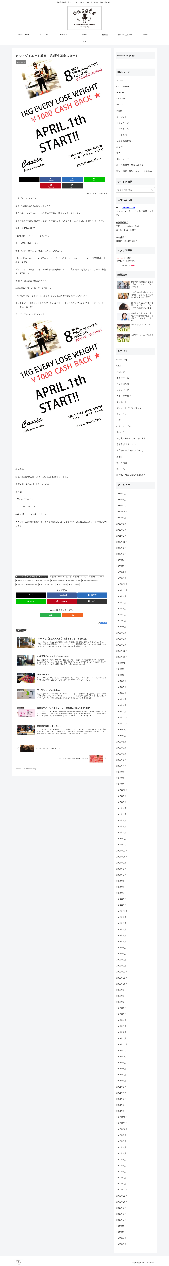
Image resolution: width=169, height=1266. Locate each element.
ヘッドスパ (121, 135)
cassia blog (20, 570)
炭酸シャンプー (123, 159)
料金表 (119, 147)
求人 (118, 153)
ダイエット (43, 570)
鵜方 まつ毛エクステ (47, 578)
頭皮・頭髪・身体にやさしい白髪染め (134, 171)
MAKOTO (120, 105)
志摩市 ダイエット (80, 570)
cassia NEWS (122, 86)
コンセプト (121, 117)
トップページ (122, 123)
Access (119, 80)
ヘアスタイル (122, 129)
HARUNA (120, 92)
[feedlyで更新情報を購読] (59, 608)
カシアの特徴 (32, 570)
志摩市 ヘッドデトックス (25, 574)
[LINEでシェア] (69, 179)
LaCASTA (121, 99)
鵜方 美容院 (74, 578)
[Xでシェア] (22, 179)
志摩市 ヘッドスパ (97, 570)
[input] (135, 190)
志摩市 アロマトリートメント (60, 570)
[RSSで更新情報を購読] (64, 608)
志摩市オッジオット (73, 574)
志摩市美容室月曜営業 (90, 574)
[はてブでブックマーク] (53, 179)
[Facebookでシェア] (38, 179)
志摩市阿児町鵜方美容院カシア (26, 578)
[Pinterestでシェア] (85, 179)
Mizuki (119, 111)
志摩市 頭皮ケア (57, 574)
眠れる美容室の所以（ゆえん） (131, 165)
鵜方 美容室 (62, 578)
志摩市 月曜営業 (42, 574)
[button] (100, 179)
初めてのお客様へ (124, 141)
